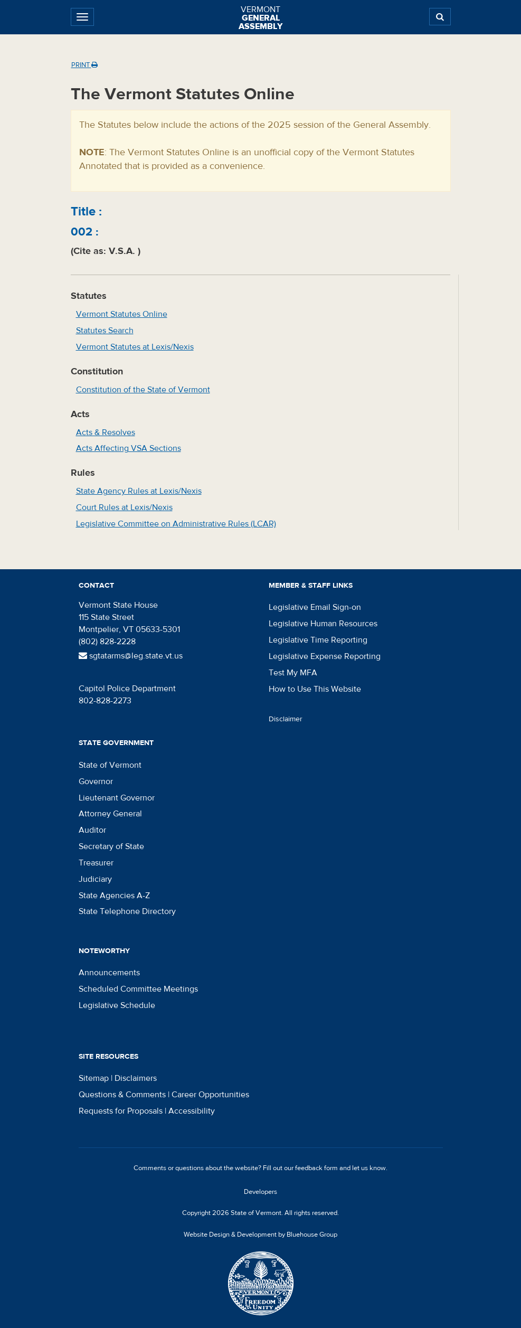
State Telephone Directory (127, 911)
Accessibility (191, 1111)
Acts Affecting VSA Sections (128, 448)
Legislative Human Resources (323, 623)
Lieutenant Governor (117, 798)
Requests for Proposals (121, 1111)
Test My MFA (293, 672)
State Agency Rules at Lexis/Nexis (139, 491)
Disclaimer (285, 719)
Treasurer (96, 863)
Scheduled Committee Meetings (138, 989)
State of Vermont (110, 765)
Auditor (92, 830)
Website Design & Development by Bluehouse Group (260, 1234)
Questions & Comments (122, 1094)
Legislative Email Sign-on (315, 607)
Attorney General (110, 813)
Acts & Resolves (105, 432)
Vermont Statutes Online (121, 314)
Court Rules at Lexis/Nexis (124, 507)
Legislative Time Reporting (318, 640)
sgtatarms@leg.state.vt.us (131, 656)
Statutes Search (105, 330)
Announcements (109, 972)
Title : (86, 211)
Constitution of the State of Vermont (143, 389)
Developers (260, 1192)
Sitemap (94, 1078)
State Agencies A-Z (114, 895)
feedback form (316, 1168)
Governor (96, 781)
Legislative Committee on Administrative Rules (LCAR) (176, 524)
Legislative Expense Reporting (325, 656)
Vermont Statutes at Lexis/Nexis (135, 347)
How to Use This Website (315, 689)
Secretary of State (111, 846)
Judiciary (95, 879)
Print (84, 65)
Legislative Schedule (117, 1005)
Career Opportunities (210, 1094)
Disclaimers (136, 1078)
